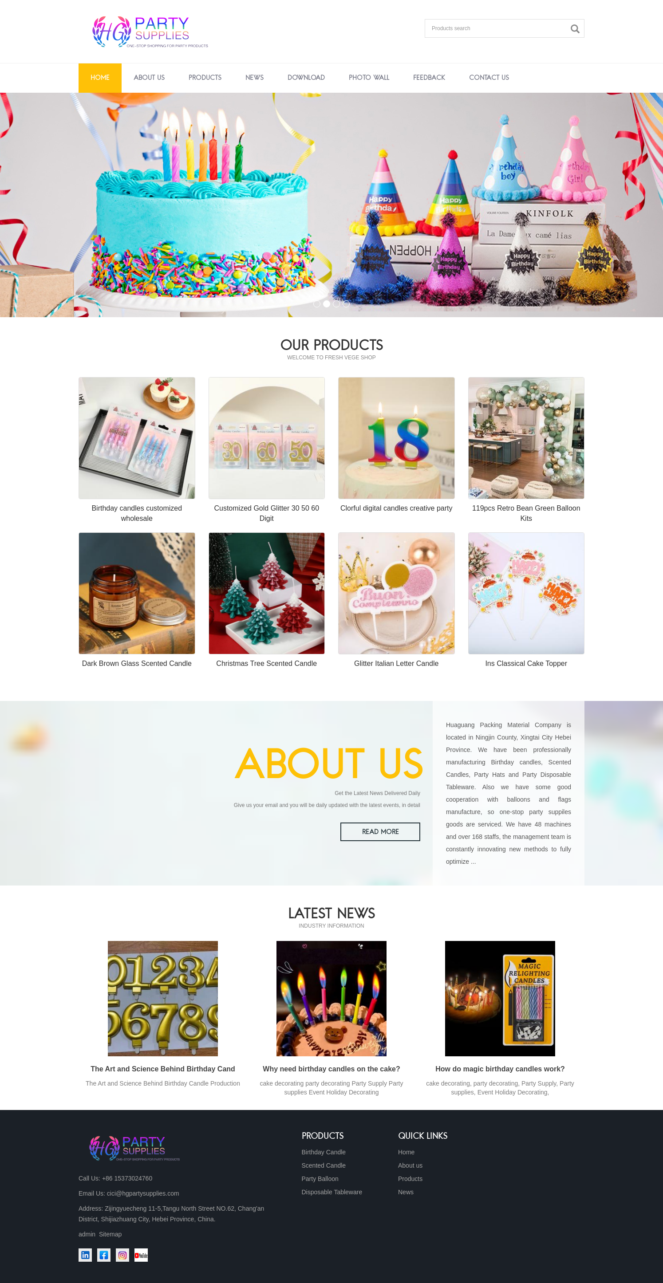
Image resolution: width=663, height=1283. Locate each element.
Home (100, 78)
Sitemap (110, 1234)
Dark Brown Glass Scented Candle (137, 663)
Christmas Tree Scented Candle (266, 663)
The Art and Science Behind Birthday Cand (163, 1069)
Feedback (429, 78)
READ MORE (380, 832)
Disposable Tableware (332, 1192)
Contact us (489, 78)
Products (205, 78)
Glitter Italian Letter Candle (396, 663)
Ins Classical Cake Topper (526, 663)
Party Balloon (320, 1178)
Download (306, 78)
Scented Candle (324, 1165)
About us (149, 78)
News (254, 78)
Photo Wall (369, 78)
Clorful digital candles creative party (396, 508)
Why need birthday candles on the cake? (331, 1069)
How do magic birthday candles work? (500, 1069)
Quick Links (423, 1137)
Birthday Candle (324, 1152)
